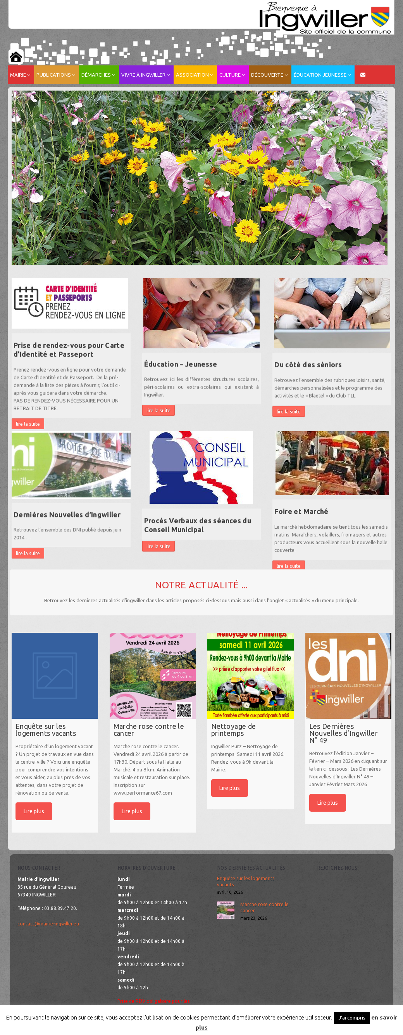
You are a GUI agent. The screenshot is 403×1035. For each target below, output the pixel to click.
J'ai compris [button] (352, 1017)
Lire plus (34, 811)
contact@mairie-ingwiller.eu (48, 923)
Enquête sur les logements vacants (245, 881)
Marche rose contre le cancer (264, 907)
